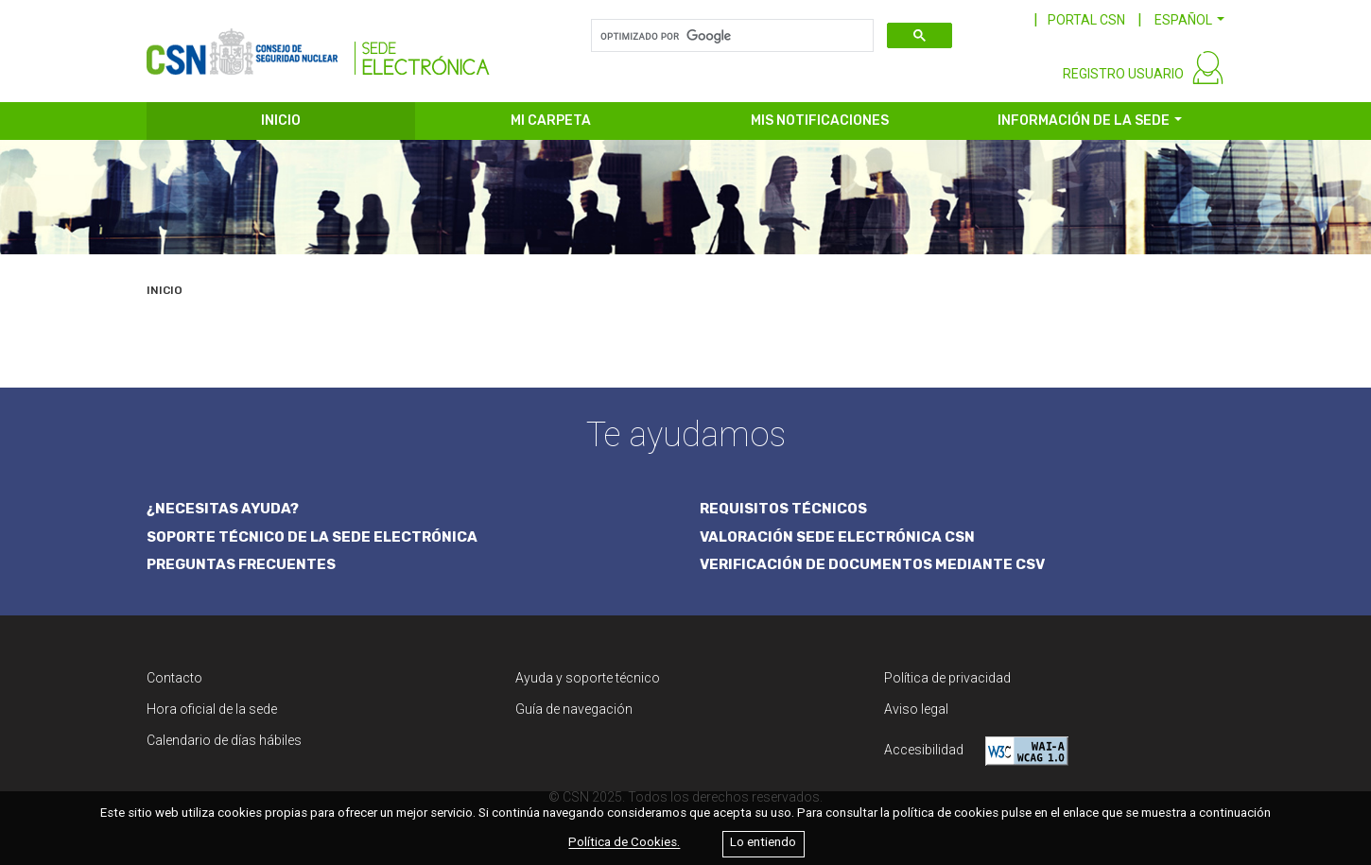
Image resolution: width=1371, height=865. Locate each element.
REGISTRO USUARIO (1123, 73)
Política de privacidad (947, 677)
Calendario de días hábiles (224, 740)
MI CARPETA (551, 120)
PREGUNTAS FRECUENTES (241, 564)
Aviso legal (916, 709)
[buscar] (730, 36)
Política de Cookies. (624, 843)
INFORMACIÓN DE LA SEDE (1084, 120)
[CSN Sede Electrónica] (318, 44)
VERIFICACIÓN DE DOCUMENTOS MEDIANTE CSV (872, 564)
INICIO (281, 120)
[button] (1189, 19)
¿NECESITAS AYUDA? (223, 508)
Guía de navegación (574, 709)
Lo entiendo (763, 843)
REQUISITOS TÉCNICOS (783, 508)
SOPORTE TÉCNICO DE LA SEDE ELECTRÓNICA (312, 536)
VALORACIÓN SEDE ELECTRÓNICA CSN (837, 536)
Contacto (174, 677)
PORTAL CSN (1086, 19)
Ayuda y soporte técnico (587, 677)
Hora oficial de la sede (212, 709)
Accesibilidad (976, 751)
